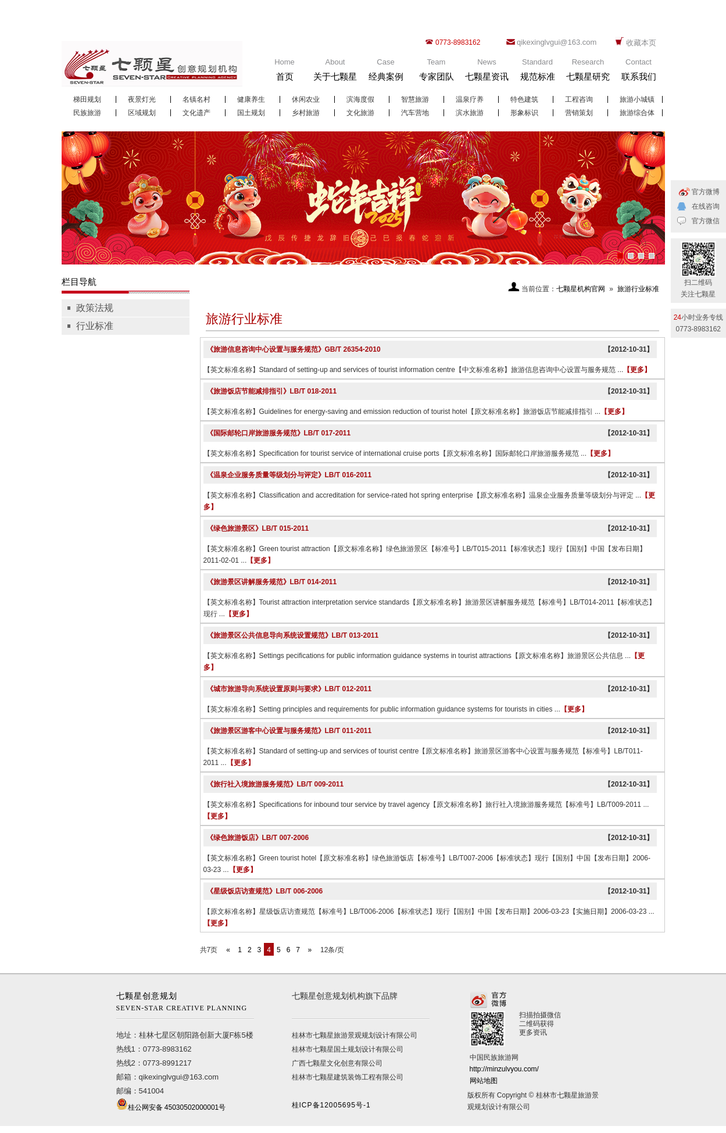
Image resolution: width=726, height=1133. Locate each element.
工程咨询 (579, 99)
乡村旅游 (306, 113)
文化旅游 (360, 113)
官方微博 (706, 192)
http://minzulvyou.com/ (504, 1069)
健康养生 (251, 99)
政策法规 (94, 308)
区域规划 (142, 113)
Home (285, 72)
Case (386, 72)
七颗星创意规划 (185, 1003)
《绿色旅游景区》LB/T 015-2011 (257, 528)
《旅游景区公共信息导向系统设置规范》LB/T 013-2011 (292, 635)
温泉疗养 (470, 99)
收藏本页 (641, 42)
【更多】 (637, 370)
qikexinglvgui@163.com (557, 42)
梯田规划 (87, 99)
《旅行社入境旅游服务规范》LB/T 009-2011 (275, 784)
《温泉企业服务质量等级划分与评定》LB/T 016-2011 (289, 475)
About (335, 72)
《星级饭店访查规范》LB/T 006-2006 (264, 891)
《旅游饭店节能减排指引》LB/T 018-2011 (271, 391)
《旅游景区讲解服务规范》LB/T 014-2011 (271, 582)
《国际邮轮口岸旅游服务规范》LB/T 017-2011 (278, 433)
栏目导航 (79, 282)
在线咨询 (706, 206)
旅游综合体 (637, 113)
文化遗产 (196, 113)
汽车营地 (415, 113)
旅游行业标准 (638, 289)
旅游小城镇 (637, 99)
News (487, 72)
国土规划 (251, 113)
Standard (538, 72)
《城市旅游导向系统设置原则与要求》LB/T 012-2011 (289, 689)
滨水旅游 (470, 113)
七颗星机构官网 (580, 289)
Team (436, 72)
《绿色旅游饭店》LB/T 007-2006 (257, 838)
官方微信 (706, 221)
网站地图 (484, 1081)
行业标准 (94, 326)
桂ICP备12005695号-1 (331, 1105)
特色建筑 (524, 99)
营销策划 (579, 113)
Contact (639, 72)
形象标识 (524, 113)
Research (588, 72)
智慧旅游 (415, 99)
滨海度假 (360, 99)
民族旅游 (87, 113)
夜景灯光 (142, 99)
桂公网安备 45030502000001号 (177, 1107)
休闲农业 (306, 99)
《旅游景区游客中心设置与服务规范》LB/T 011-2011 (289, 731)
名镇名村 (196, 99)
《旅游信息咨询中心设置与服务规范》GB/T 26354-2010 (293, 349)
